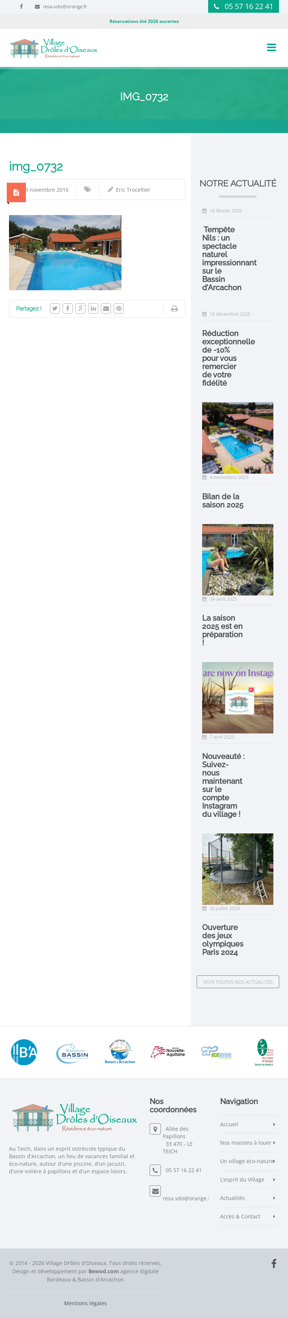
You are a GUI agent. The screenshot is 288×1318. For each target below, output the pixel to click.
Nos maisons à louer (246, 1142)
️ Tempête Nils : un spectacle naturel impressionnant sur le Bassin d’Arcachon (229, 258)
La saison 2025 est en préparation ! (222, 630)
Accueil (229, 1124)
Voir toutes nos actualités (238, 982)
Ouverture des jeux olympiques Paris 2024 (222, 940)
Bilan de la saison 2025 (222, 500)
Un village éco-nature (247, 1161)
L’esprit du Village (242, 1179)
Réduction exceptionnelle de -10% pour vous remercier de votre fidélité (228, 358)
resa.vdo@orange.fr (65, 6)
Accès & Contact (240, 1216)
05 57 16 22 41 (249, 6)
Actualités (232, 1197)
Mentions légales (85, 1303)
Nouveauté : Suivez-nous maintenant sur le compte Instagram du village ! (223, 785)
